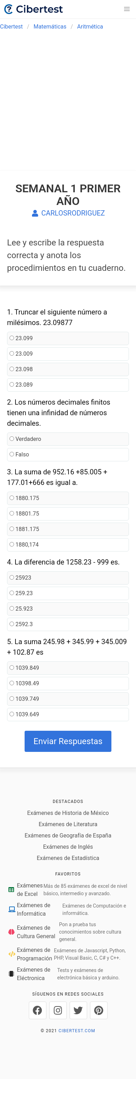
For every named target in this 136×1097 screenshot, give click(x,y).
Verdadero (25, 439)
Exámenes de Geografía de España (68, 835)
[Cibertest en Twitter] (78, 1010)
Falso (19, 454)
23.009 (21, 353)
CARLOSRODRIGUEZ (68, 213)
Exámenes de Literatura (68, 824)
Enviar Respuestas (68, 741)
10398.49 (24, 683)
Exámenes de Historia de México (68, 813)
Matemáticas (49, 26)
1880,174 (24, 544)
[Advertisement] (66, 105)
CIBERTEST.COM (77, 1030)
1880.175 (24, 498)
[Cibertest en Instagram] (58, 1010)
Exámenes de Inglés (68, 846)
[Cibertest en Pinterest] (99, 1010)
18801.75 (24, 513)
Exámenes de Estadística (68, 858)
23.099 (21, 338)
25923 (20, 577)
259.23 (21, 593)
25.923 (21, 608)
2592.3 (21, 624)
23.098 (21, 369)
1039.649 (24, 714)
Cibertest (11, 26)
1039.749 (24, 699)
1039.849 (24, 668)
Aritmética (90, 26)
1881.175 (24, 529)
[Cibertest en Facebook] (37, 1010)
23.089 (21, 384)
